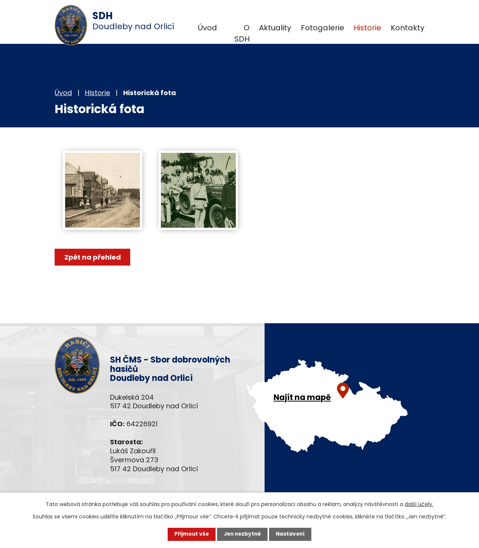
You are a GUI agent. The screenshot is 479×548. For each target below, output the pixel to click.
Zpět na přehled (93, 257)
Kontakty (407, 27)
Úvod (207, 27)
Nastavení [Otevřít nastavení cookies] (292, 534)
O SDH (242, 33)
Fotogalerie (322, 27)
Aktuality (275, 27)
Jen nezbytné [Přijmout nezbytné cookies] (242, 534)
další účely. (419, 504)
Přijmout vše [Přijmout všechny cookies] (190, 534)
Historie (367, 27)
